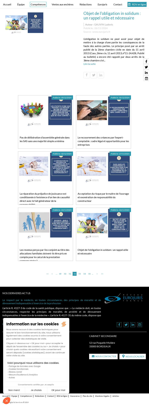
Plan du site (87, 396)
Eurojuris (102, 4)
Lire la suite (89, 63)
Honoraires (75, 396)
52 (75, 274)
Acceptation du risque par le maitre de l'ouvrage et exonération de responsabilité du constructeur (103, 197)
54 (84, 274)
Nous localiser (135, 356)
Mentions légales (102, 396)
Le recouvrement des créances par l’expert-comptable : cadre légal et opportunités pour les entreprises (103, 141)
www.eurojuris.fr (101, 31)
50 (65, 274)
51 (70, 274)
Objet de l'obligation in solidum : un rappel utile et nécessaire (103, 251)
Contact (117, 4)
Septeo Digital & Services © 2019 (15, 402)
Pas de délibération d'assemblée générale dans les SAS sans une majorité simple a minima (45, 139)
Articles (115, 396)
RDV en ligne (139, 4)
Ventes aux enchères (62, 4)
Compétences (38, 4)
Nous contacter (105, 356)
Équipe (21, 4)
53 (80, 274)
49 (60, 274)
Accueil (7, 4)
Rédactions (86, 4)
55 (89, 274)
